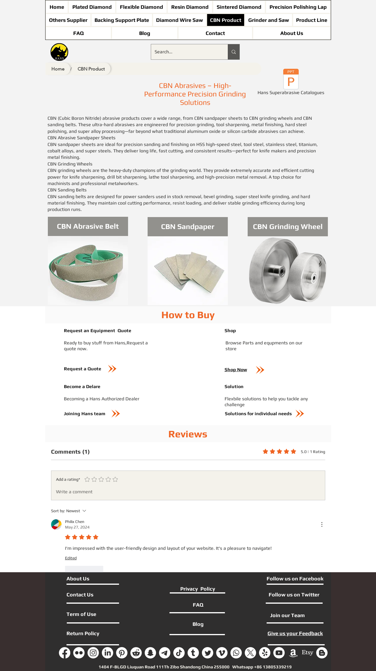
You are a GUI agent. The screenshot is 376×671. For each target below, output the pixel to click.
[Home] (58, 69)
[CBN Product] (91, 69)
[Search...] (185, 51)
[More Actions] (321, 524)
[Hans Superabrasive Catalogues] (291, 83)
